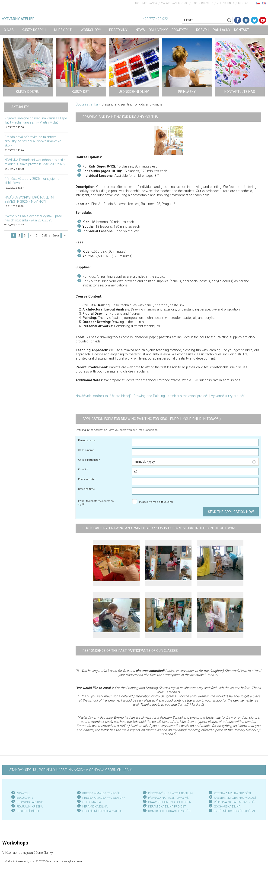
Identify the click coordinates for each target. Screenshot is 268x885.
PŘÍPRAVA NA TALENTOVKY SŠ (234, 802)
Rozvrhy (207, 3)
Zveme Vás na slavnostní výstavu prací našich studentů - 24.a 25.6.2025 (33, 218)
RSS (186, 3)
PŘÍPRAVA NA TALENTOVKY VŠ (168, 797)
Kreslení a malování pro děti (187, 396)
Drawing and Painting (149, 396)
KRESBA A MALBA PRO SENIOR (102, 797)
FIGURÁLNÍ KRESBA (29, 806)
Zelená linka (225, 3)
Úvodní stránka (146, 3)
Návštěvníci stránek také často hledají (103, 396)
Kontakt (244, 3)
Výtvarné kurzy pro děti (228, 396)
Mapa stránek (170, 3)
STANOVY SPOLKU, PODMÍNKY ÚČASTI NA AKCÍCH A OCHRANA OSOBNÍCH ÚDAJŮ (70, 770)
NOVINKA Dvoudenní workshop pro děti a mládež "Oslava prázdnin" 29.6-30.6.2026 (35, 162)
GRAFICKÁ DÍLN (27, 811)
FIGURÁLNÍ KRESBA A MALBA (101, 811)
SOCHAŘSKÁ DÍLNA (227, 806)
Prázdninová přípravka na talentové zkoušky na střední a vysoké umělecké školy (32, 141)
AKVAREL (22, 793)
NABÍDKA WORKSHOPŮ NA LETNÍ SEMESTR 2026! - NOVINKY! (29, 200)
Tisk (194, 3)
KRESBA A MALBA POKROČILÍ (101, 793)
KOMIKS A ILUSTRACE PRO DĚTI (169, 811)
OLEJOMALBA (91, 802)
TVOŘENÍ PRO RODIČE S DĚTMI (234, 811)
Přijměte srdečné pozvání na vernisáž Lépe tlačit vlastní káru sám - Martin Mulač (35, 120)
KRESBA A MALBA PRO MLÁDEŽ (235, 797)
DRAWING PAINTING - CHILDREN (169, 802)
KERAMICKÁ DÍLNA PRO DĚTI (167, 806)
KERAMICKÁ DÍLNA (95, 806)
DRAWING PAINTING (29, 802)
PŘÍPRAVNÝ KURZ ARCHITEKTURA (170, 793)
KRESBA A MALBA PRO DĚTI (232, 793)
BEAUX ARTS (24, 797)
